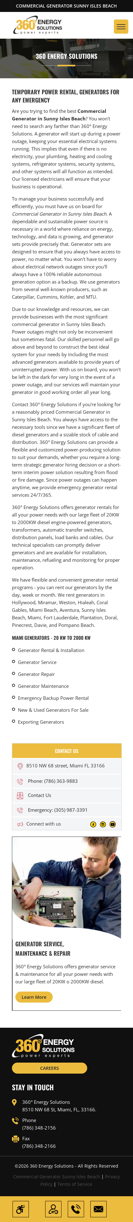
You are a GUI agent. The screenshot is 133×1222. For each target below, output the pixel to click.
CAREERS (49, 1068)
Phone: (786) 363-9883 (53, 781)
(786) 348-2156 (39, 1128)
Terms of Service (74, 1184)
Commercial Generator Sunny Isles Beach (56, 1177)
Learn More (34, 997)
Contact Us (39, 795)
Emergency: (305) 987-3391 (58, 810)
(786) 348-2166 (39, 1146)
